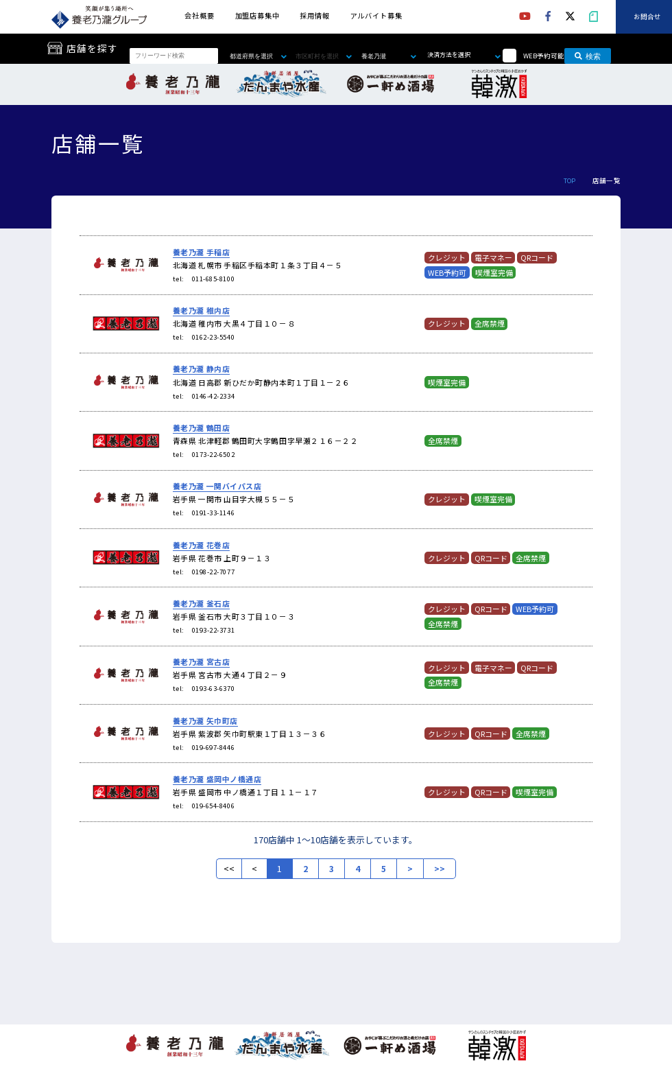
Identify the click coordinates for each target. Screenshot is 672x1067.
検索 (588, 55)
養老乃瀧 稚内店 (201, 310)
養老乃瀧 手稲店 (201, 251)
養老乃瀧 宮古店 (201, 661)
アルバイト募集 (376, 15)
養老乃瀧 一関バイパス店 (217, 485)
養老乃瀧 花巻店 (201, 544)
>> (439, 869)
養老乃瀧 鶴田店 (201, 427)
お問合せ (647, 17)
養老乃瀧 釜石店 (201, 603)
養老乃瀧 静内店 (201, 368)
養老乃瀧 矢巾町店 (205, 720)
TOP (570, 180)
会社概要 (199, 15)
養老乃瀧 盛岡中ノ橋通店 (217, 778)
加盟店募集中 (257, 15)
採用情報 (314, 15)
